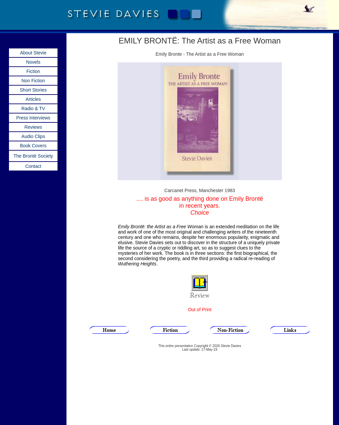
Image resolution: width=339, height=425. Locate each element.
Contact (33, 166)
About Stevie (33, 52)
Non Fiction (33, 80)
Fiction (33, 71)
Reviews (33, 127)
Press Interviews (33, 117)
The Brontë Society (33, 156)
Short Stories (33, 90)
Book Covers (33, 145)
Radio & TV (33, 108)
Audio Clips (33, 136)
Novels (33, 62)
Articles (33, 99)
